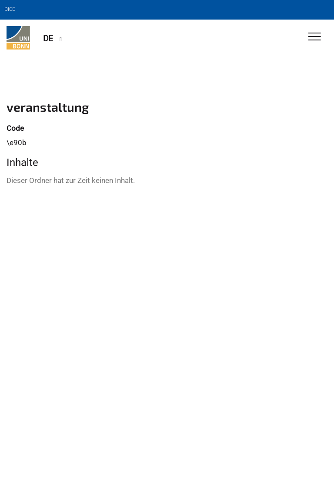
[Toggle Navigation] (314, 37)
